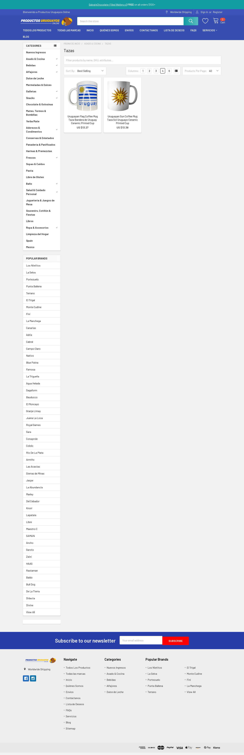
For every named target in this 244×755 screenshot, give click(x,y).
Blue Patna (32, 365)
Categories (33, 48)
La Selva (31, 275)
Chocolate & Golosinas (39, 107)
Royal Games (33, 427)
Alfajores (42, 74)
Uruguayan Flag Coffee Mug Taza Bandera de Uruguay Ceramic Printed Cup (82, 123)
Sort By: (70, 73)
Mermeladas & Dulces (39, 87)
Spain (29, 243)
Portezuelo (32, 282)
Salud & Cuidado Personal (42, 195)
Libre (29, 525)
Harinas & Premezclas (39, 154)
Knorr (29, 511)
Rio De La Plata (34, 455)
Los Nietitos (33, 268)
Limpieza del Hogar (37, 237)
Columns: (133, 73)
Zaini (29, 559)
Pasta (29, 173)
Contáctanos (149, 33)
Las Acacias (33, 469)
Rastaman (32, 573)
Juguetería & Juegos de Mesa (40, 205)
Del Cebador (32, 504)
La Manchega (33, 324)
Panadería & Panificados (40, 147)
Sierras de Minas (35, 476)
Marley (29, 497)
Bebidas (42, 68)
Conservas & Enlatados (40, 141)
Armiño (30, 462)
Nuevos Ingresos (36, 55)
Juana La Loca (34, 421)
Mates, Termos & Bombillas (36, 115)
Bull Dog (30, 587)
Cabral (29, 344)
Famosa (30, 372)
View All (30, 615)
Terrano (30, 296)
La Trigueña (32, 379)
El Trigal (30, 303)
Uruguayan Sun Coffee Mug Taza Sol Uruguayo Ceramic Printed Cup (122, 123)
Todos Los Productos (37, 33)
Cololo (29, 448)
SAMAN (30, 538)
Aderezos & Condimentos (42, 132)
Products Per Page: (196, 73)
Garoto (30, 552)
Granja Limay (33, 414)
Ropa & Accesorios (42, 230)
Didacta (30, 601)
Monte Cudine (33, 310)
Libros (29, 224)
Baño (42, 186)
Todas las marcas (68, 33)
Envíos (129, 33)
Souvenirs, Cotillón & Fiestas (38, 215)
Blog (26, 39)
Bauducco (31, 400)
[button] (40, 662)
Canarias (31, 330)
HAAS (29, 566)
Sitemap (70, 730)
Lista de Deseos (174, 33)
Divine (29, 608)
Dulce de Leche (35, 81)
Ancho (29, 545)
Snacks (42, 100)
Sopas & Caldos (35, 167)
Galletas (42, 94)
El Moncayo (32, 407)
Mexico (30, 250)
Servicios (209, 33)
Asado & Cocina (42, 61)
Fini (28, 317)
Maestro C (31, 531)
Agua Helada (33, 386)
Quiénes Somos (109, 33)
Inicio (90, 33)
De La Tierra (33, 594)
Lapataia (31, 518)
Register (217, 12)
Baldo (29, 580)
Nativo (30, 358)
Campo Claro (33, 351)
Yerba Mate (32, 124)
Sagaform (31, 393)
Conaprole (32, 441)
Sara (28, 434)
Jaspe (29, 483)
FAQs (193, 33)
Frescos (42, 160)
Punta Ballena (34, 289)
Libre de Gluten (35, 180)
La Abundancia (34, 490)
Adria (29, 337)
